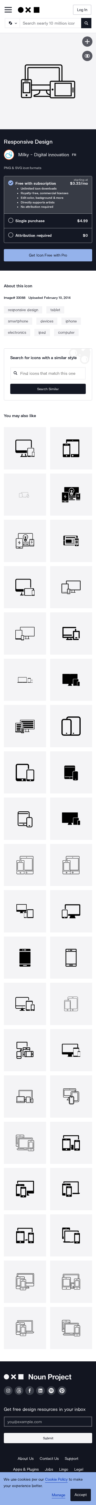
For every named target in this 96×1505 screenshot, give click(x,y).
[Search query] (48, 373)
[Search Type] (12, 23)
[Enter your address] (48, 1422)
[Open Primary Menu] (8, 10)
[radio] (48, 194)
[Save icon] (87, 41)
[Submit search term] (86, 23)
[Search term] (50, 23)
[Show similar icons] (87, 56)
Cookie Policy (56, 1479)
